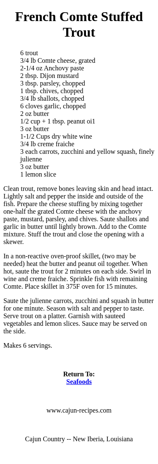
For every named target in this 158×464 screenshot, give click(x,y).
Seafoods (78, 381)
